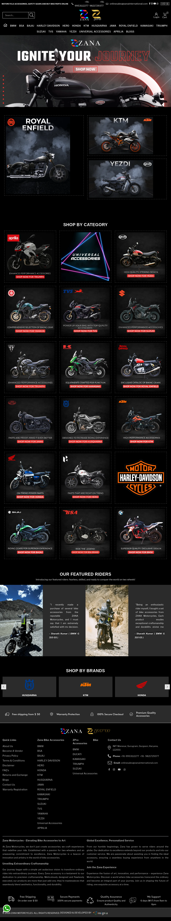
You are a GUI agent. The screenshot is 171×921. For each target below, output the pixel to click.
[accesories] (148, 718)
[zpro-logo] (96, 15)
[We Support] (148, 904)
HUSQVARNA (99, 26)
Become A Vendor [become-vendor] (13, 754)
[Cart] (164, 14)
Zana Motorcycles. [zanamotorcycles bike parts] (23, 916)
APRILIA (118, 31)
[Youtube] (119, 773)
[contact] (82, 4)
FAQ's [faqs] (6, 773)
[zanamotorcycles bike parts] (102, 916)
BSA (21, 26)
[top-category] (44, 164)
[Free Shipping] (22, 902)
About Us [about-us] (8, 749)
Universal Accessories (95, 31)
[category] (30, 257)
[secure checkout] (107, 718)
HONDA (76, 26)
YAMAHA (61, 31)
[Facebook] (152, 4)
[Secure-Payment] (64, 902)
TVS (50, 31)
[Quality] (106, 904)
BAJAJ (30, 26)
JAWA (113, 26)
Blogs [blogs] (6, 783)
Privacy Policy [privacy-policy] (10, 759)
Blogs (130, 31)
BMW (13, 26)
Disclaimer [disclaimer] (8, 769)
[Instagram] (155, 4)
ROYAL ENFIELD (128, 26)
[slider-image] (85, 71)
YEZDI (72, 31)
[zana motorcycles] (73, 736)
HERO (66, 26)
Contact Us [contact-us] (9, 788)
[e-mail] (129, 4)
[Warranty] (22, 718)
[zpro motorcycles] (98, 736)
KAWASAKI (147, 26)
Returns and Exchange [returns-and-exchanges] (15, 778)
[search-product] (31, 15)
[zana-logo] (84, 15)
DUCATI (77, 758)
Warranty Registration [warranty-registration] (15, 793)
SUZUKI (41, 31)
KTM (86, 26)
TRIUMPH (161, 26)
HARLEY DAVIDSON (48, 26)
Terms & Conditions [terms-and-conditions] (14, 764)
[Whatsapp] (124, 773)
